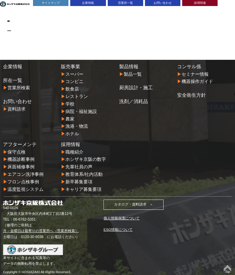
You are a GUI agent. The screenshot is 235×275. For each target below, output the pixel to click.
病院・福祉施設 (81, 110)
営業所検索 (19, 87)
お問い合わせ (163, 3)
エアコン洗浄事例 (26, 171)
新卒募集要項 (78, 179)
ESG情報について (118, 227)
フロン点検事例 (23, 179)
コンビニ (74, 81)
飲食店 (72, 88)
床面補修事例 (21, 164)
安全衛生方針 (191, 94)
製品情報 (128, 66)
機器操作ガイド (197, 81)
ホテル (72, 132)
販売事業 (70, 66)
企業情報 (88, 3)
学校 (69, 102)
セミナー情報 (195, 74)
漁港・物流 (76, 124)
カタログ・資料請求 (130, 201)
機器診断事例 (21, 157)
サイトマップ (51, 3)
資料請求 (17, 108)
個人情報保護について (122, 215)
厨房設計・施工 (136, 87)
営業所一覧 (125, 3)
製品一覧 (133, 74)
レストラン (76, 95)
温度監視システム (26, 186)
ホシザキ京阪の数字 (85, 157)
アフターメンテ (20, 142)
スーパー (74, 74)
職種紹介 (74, 149)
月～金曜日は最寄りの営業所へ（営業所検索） (41, 228)
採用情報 (70, 142)
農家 (69, 117)
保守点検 (17, 149)
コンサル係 (189, 66)
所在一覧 (12, 80)
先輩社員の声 (78, 164)
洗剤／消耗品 (133, 101)
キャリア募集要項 (83, 186)
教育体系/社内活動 (84, 171)
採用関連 (200, 3)
